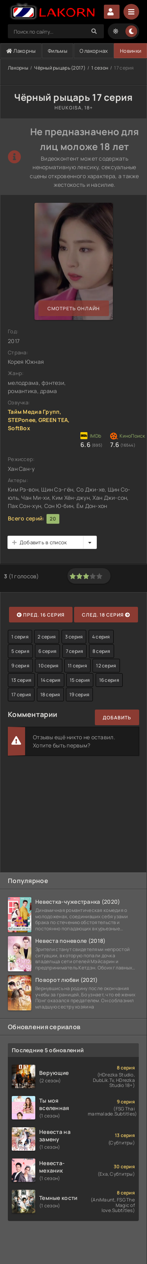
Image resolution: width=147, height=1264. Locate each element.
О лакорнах (94, 50)
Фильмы (57, 50)
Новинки (130, 50)
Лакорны (21, 50)
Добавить (117, 717)
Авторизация (112, 12)
